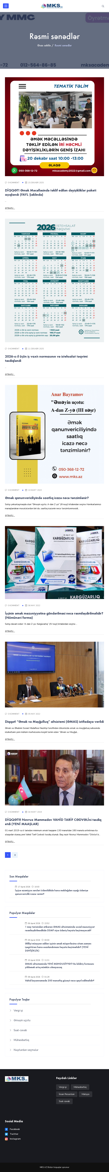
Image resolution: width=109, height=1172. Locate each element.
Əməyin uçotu (22, 1020)
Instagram (13, 1138)
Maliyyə (85, 1094)
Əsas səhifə (44, 45)
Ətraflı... (10, 208)
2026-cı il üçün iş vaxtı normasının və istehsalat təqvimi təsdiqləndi (46, 358)
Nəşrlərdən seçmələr (26, 1050)
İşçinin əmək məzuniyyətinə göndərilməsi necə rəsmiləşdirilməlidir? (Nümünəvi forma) (54, 615)
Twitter (11, 1134)
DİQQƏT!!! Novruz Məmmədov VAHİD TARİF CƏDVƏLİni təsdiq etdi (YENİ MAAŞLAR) (53, 821)
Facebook (12, 1129)
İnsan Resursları (67, 1094)
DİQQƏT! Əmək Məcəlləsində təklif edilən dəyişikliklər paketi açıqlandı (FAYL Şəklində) (50, 192)
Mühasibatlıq (21, 1040)
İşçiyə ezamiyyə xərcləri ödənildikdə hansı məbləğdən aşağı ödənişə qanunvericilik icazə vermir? (51, 892)
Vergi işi (18, 1010)
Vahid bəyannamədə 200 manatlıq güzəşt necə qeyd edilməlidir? (59, 980)
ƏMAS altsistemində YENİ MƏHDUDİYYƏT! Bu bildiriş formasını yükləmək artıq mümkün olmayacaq (59, 965)
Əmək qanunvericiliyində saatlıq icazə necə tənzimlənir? (47, 497)
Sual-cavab (20, 1030)
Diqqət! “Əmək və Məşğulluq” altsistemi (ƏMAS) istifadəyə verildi (54, 721)
